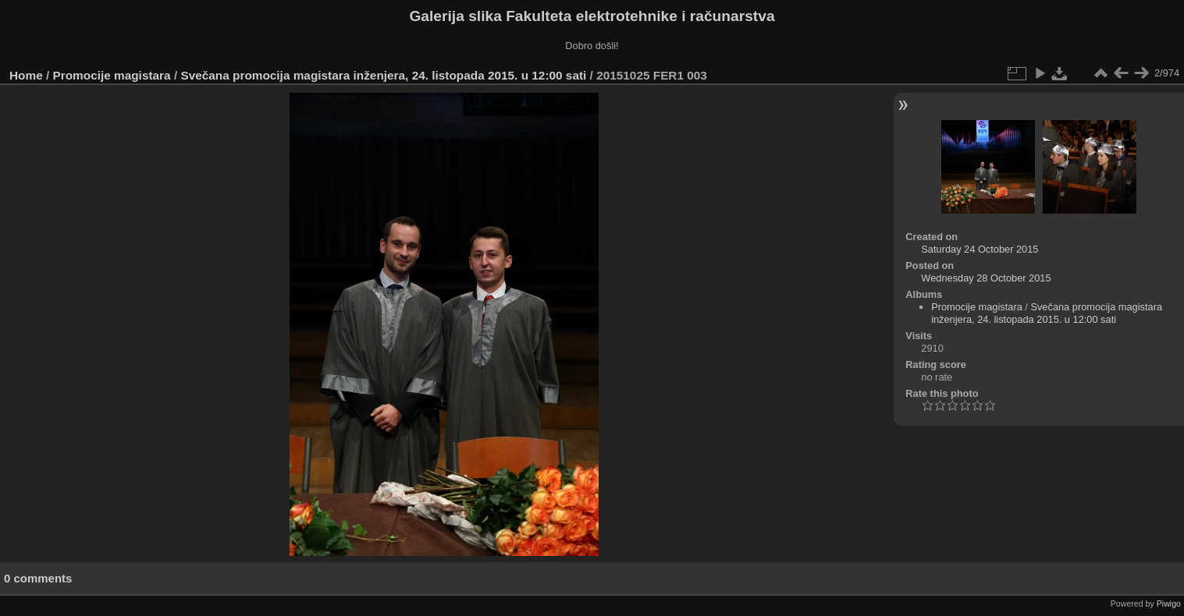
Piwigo (1169, 603)
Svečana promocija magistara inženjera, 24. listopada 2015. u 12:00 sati (383, 75)
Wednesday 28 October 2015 (986, 278)
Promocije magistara (112, 75)
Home (26, 75)
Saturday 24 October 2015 (979, 249)
